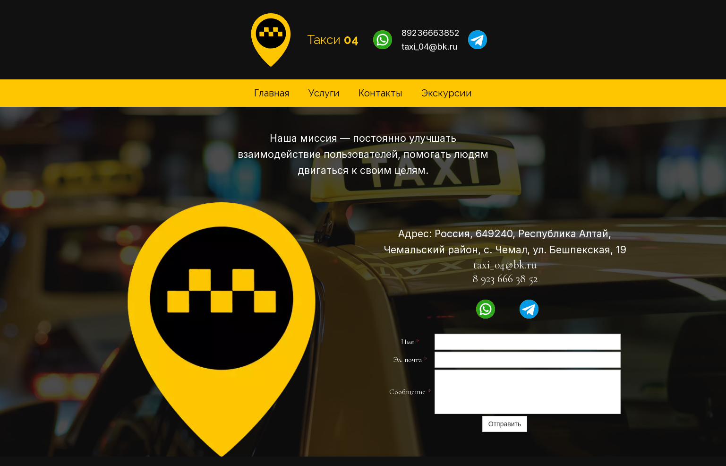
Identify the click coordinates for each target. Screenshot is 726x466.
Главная (272, 93)
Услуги (324, 93)
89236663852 (430, 33)
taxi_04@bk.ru (429, 47)
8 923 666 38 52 (505, 278)
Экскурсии (446, 93)
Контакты (380, 93)
